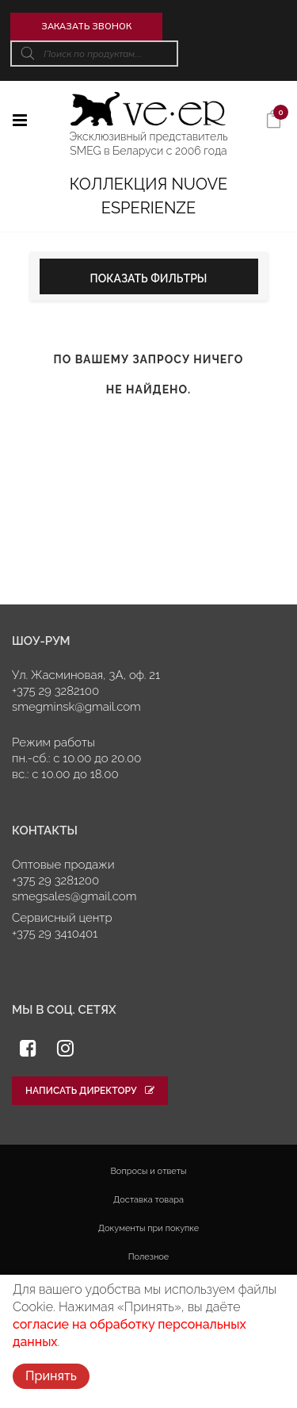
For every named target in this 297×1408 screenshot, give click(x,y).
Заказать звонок (86, 26)
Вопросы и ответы (149, 1171)
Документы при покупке (149, 1228)
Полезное (148, 1257)
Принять (51, 1375)
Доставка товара (148, 1200)
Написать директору (89, 1090)
